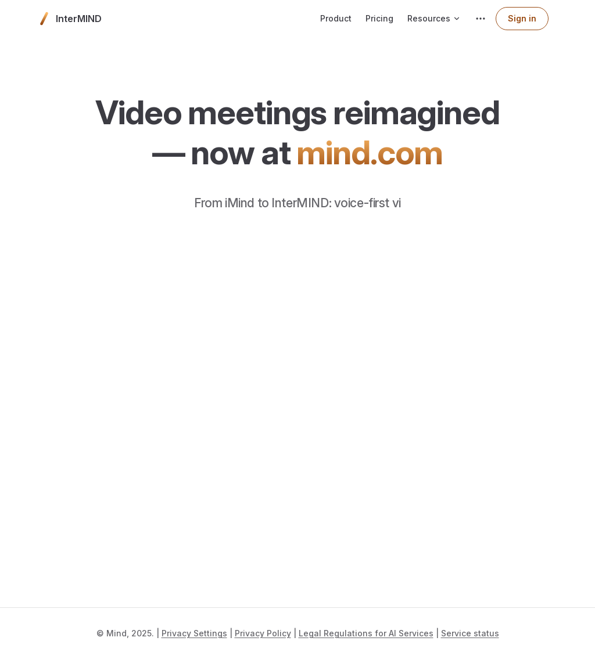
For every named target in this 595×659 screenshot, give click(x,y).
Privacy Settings (194, 633)
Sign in (522, 18)
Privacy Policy (263, 633)
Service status (470, 633)
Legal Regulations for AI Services (366, 633)
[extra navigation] (480, 18)
